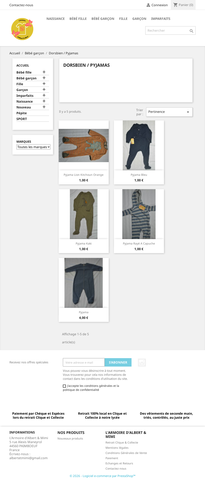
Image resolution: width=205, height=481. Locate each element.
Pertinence (169, 111)
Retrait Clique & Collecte (122, 442)
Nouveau (23, 107)
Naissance (55, 18)
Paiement (112, 458)
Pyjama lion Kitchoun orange (84, 175)
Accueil (22, 65)
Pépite (21, 113)
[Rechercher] (170, 30)
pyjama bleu (139, 175)
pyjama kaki (84, 243)
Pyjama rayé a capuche (139, 243)
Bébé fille (78, 18)
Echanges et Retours (119, 463)
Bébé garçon (102, 18)
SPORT (21, 119)
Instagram (142, 363)
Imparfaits (160, 18)
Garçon (139, 18)
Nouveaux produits (70, 438)
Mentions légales (117, 448)
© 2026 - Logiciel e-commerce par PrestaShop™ (103, 476)
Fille (123, 18)
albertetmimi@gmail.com (28, 458)
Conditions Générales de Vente (126, 453)
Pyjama (83, 312)
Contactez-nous (21, 5)
